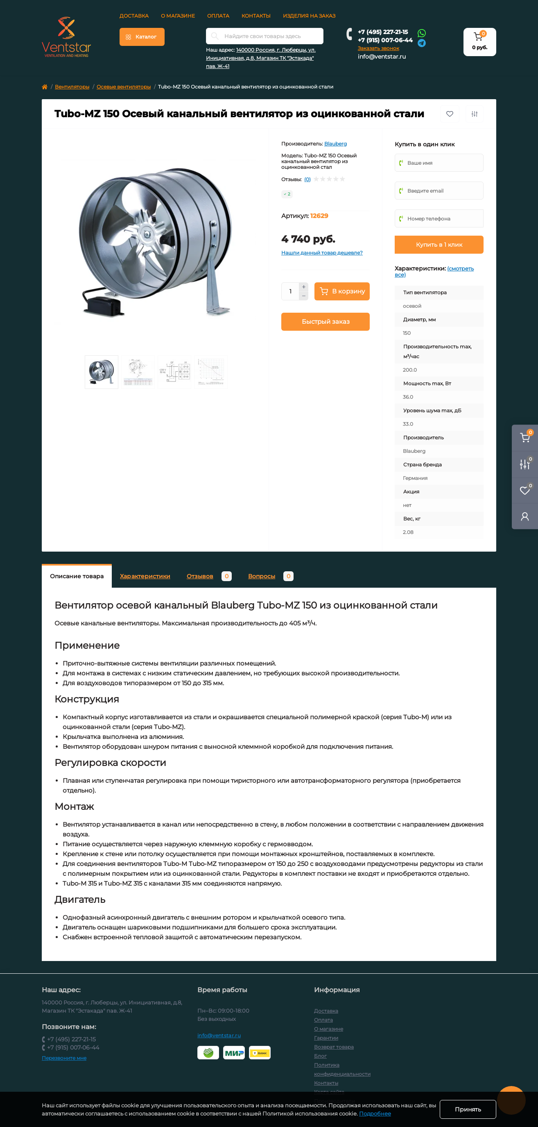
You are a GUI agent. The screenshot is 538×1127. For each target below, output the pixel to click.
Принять (468, 1109)
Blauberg (335, 144)
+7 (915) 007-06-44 (385, 40)
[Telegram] (422, 42)
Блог (320, 1056)
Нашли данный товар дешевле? (322, 253)
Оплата (218, 16)
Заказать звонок (378, 48)
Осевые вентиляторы (124, 87)
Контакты (256, 16)
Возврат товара (334, 1047)
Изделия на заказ (309, 16)
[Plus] (303, 286)
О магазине (178, 16)
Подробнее (384, 1113)
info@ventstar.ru (382, 56)
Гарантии (326, 1038)
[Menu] (142, 37)
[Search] (215, 36)
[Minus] (303, 296)
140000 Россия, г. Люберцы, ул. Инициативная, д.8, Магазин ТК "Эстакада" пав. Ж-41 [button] (261, 58)
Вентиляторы (72, 87)
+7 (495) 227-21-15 (383, 32)
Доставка (134, 16)
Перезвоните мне (64, 1058)
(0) (307, 179)
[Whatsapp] (422, 32)
